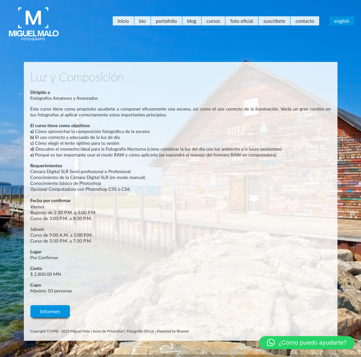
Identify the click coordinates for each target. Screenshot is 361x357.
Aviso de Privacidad (108, 331)
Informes (50, 311)
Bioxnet (183, 331)
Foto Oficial (241, 21)
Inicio (123, 21)
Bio (142, 21)
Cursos (213, 21)
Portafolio (166, 21)
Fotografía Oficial (140, 331)
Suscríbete (274, 21)
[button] (306, 342)
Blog (191, 21)
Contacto (304, 21)
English (341, 21)
